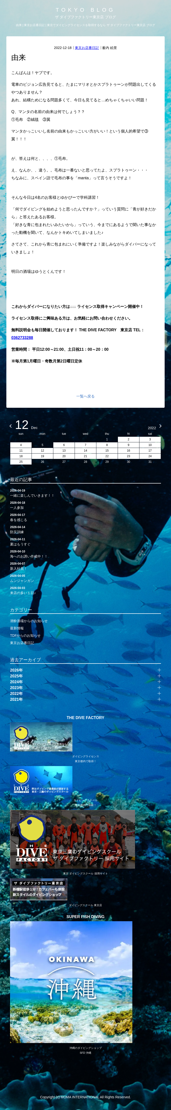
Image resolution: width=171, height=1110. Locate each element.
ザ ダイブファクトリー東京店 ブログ (85, 17)
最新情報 (17, 628)
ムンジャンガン (85, 578)
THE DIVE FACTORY (85, 718)
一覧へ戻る (85, 396)
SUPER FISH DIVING (86, 917)
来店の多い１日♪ (85, 590)
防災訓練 (85, 529)
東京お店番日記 (87, 48)
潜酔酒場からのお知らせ (29, 621)
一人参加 (85, 505)
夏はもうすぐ (85, 541)
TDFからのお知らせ (25, 635)
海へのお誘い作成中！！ (85, 553)
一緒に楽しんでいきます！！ (85, 492)
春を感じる (85, 517)
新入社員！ (85, 565)
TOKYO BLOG (85, 10)
